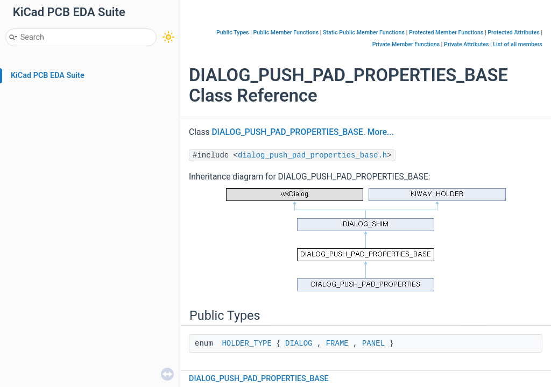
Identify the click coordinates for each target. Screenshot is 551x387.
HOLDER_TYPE (246, 343)
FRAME (337, 343)
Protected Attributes (513, 32)
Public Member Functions (286, 32)
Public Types (232, 32)
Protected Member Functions (446, 32)
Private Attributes (466, 44)
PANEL (373, 343)
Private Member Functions (406, 44)
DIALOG (298, 343)
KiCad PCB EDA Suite (47, 75)
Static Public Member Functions (364, 32)
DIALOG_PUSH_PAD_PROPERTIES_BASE (287, 132)
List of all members (517, 44)
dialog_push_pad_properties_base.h (312, 155)
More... (381, 132)
